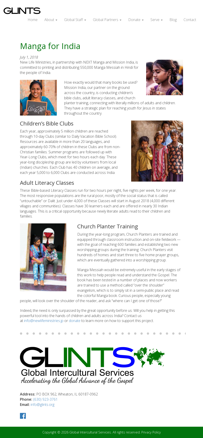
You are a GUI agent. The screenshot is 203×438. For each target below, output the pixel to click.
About (50, 19)
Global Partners (107, 19)
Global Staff (75, 19)
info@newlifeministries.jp (43, 320)
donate (74, 320)
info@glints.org (42, 404)
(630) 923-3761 (45, 399)
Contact (190, 19)
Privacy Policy (151, 432)
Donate (136, 19)
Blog (173, 19)
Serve (156, 19)
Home (33, 19)
